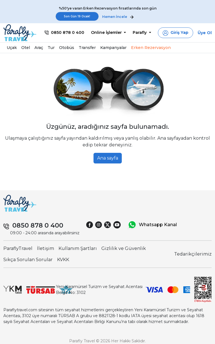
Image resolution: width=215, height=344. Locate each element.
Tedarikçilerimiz (193, 254)
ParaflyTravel (17, 248)
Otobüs (66, 47)
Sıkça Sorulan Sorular (28, 259)
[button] (175, 32)
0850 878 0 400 (37, 225)
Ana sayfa (107, 158)
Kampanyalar (113, 47)
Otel (25, 47)
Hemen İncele (118, 17)
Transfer (87, 47)
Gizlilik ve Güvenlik (123, 248)
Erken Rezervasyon (151, 47)
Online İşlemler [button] (107, 32)
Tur (51, 47)
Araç (38, 47)
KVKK (63, 259)
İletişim (45, 248)
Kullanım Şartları (78, 248)
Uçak (12, 47)
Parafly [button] (140, 32)
